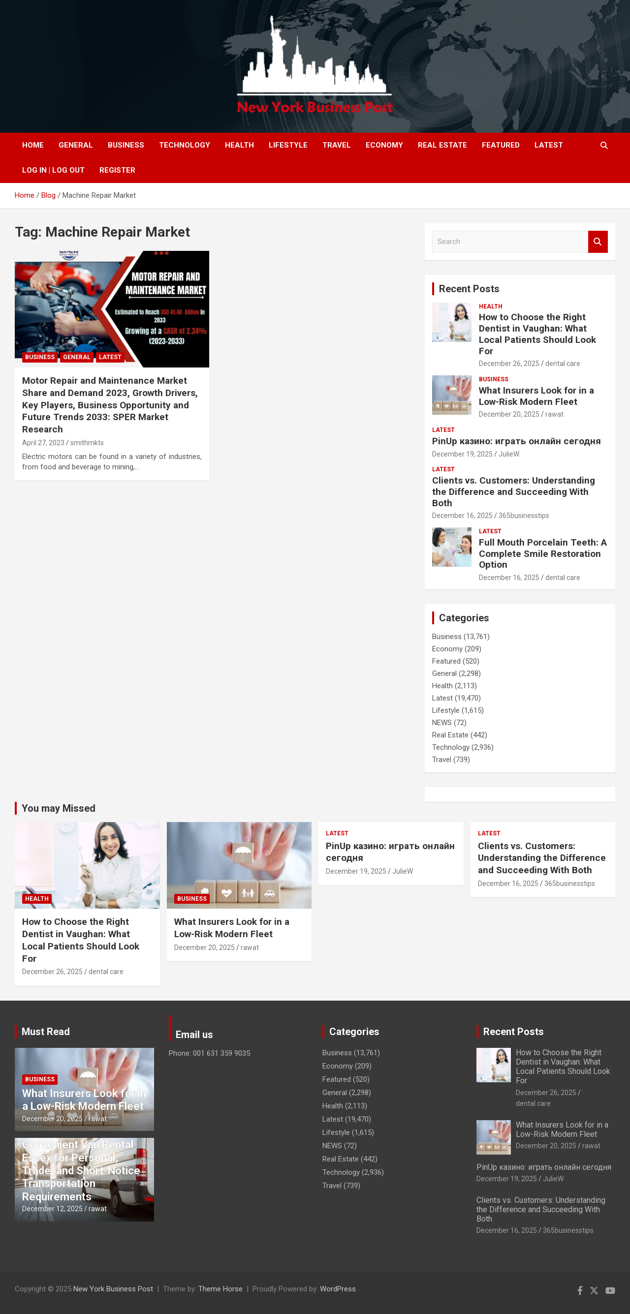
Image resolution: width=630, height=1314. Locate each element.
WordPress (338, 1288)
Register (117, 170)
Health (239, 145)
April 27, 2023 (43, 443)
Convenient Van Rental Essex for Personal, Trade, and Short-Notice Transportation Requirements (81, 1170)
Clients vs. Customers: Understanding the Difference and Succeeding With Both (513, 492)
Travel (336, 145)
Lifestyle (288, 145)
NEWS (442, 722)
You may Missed (58, 808)
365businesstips (524, 515)
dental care (562, 363)
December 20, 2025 (509, 414)
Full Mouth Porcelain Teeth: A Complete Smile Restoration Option (543, 554)
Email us (194, 1034)
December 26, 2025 (509, 363)
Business (126, 145)
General (76, 145)
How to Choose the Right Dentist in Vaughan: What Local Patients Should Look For (537, 333)
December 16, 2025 (462, 515)
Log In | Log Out (53, 170)
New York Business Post (113, 1288)
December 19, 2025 (462, 454)
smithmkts (87, 443)
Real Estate (442, 145)
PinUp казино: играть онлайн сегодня (516, 441)
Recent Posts (469, 289)
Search (598, 242)
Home (33, 145)
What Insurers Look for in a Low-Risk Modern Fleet (536, 396)
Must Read (46, 1032)
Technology (184, 145)
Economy (384, 145)
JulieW (509, 454)
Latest (549, 145)
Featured (501, 145)
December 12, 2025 (52, 1209)
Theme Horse (220, 1288)
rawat (554, 414)
